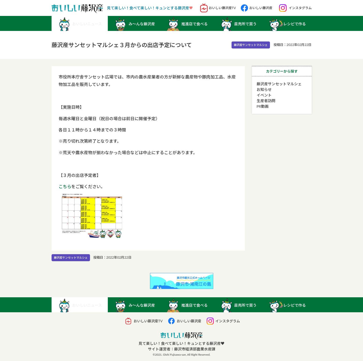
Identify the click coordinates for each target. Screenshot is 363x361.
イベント (264, 95)
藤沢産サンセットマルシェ (251, 45)
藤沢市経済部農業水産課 (194, 349)
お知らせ (264, 89)
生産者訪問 (266, 100)
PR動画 (263, 106)
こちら (65, 186)
